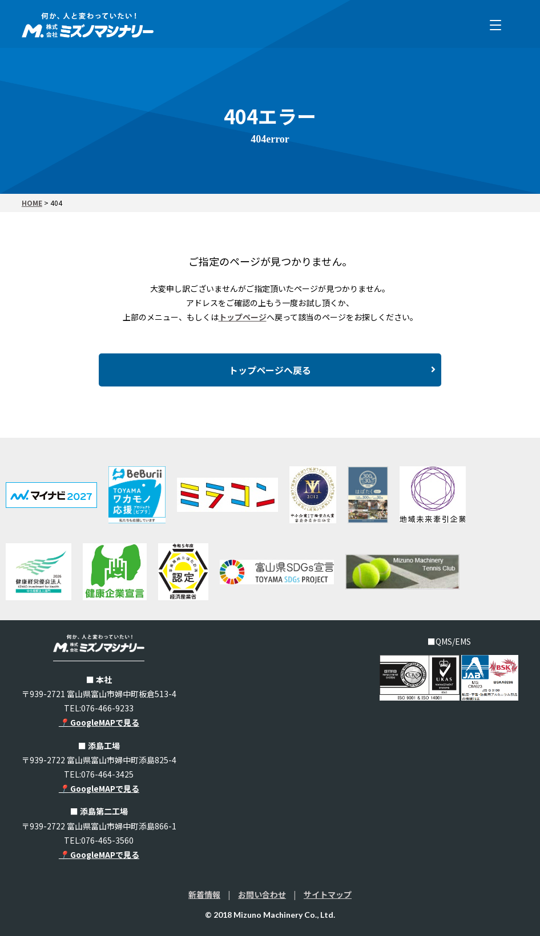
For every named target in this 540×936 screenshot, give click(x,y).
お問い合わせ (262, 894)
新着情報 (204, 894)
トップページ (243, 317)
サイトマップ (328, 894)
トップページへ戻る (332, 370)
